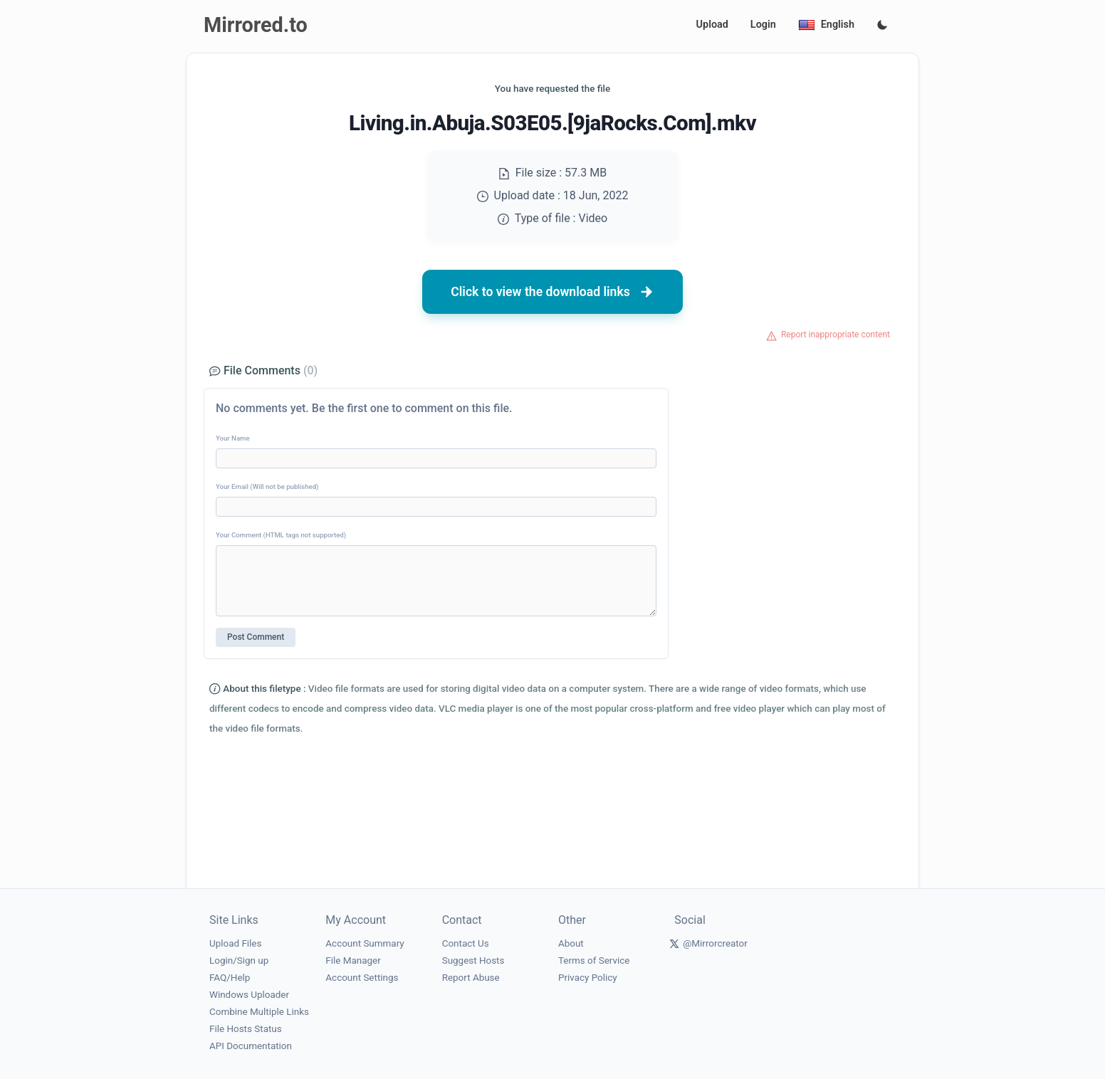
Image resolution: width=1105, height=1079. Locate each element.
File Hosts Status (245, 1028)
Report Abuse (471, 977)
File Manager (352, 960)
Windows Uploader (249, 994)
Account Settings (361, 977)
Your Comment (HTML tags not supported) (281, 535)
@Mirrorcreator (715, 943)
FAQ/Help (229, 977)
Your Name (233, 438)
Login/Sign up (238, 960)
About (571, 943)
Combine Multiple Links (259, 1011)
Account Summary (364, 943)
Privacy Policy (587, 977)
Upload (712, 25)
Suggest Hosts (473, 960)
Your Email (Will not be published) (267, 486)
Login (763, 25)
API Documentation (250, 1046)
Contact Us (465, 943)
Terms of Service (593, 960)
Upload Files (235, 943)
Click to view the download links (552, 292)
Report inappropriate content (835, 335)
